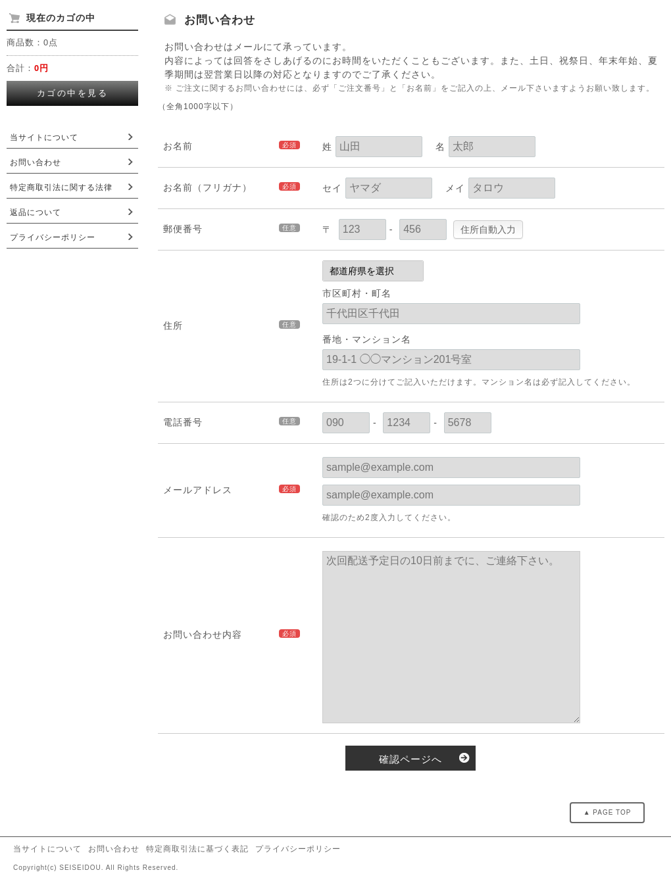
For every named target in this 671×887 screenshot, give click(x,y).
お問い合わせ (35, 162)
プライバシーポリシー (52, 237)
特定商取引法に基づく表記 (197, 848)
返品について (35, 212)
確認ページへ (410, 759)
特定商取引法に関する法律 (61, 187)
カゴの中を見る (73, 93)
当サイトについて (44, 137)
